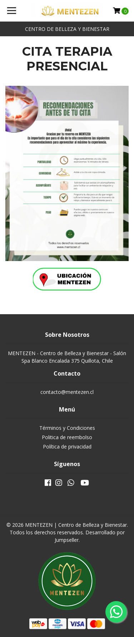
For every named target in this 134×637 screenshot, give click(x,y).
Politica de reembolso (67, 437)
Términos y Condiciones (67, 427)
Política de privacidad (67, 446)
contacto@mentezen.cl (67, 392)
